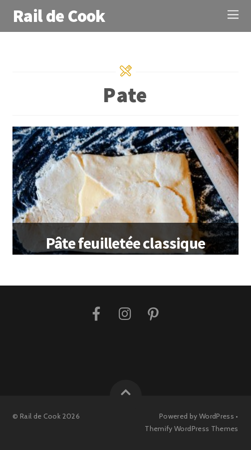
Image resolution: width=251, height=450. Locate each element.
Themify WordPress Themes (192, 428)
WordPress (216, 416)
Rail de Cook (40, 416)
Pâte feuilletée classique (125, 243)
